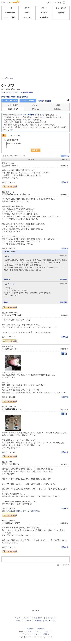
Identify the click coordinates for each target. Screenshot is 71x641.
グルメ (43, 8)
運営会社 (30, 629)
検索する (35, 150)
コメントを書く (12, 187)
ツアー (47, 631)
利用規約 (40, 629)
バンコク (4, 93)
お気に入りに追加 (44, 101)
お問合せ (45, 634)
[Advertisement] (35, 40)
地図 (58, 105)
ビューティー (10, 13)
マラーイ (11, 284)
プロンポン (14, 93)
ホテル (26, 13)
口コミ (11, 135)
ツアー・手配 (10, 17)
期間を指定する (12, 140)
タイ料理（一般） (27, 93)
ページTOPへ (65, 565)
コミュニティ (27, 17)
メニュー (35, 105)
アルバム (35, 109)
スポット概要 (13, 105)
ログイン (49, 3)
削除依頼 (65, 182)
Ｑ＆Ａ (18, 135)
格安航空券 (44, 17)
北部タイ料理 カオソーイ (19, 511)
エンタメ (44, 13)
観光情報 (61, 13)
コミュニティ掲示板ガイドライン (30, 115)
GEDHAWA (35, 511)
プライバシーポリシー (30, 634)
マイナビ (57, 3)
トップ (9, 8)
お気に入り (58, 109)
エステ (39, 631)
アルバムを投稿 (28, 101)
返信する (6, 280)
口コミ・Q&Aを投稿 (9, 101)
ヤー (9, 256)
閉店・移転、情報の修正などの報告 (14, 97)
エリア (26, 8)
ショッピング (61, 8)
